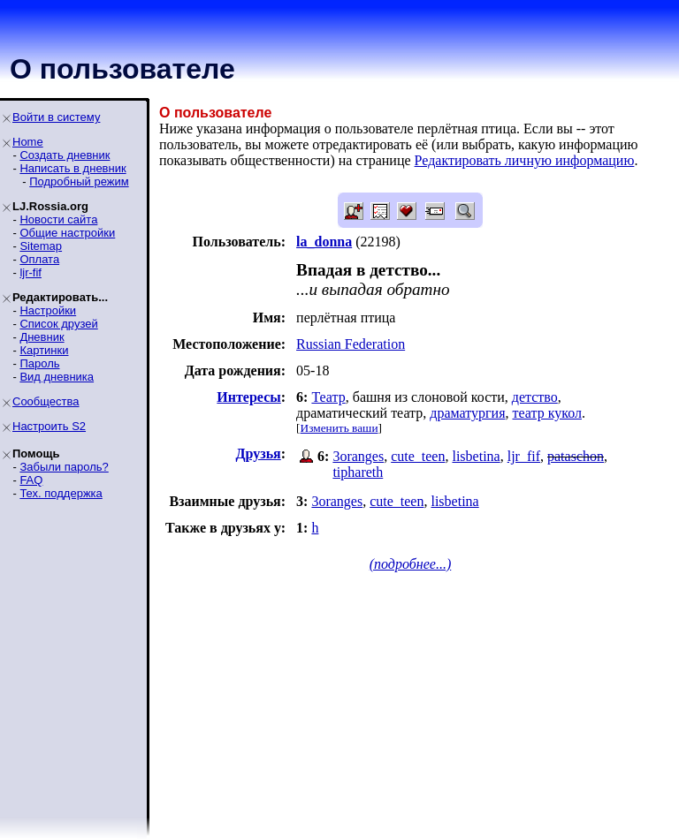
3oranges (358, 456)
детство (535, 396)
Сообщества (46, 401)
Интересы (248, 396)
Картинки (43, 350)
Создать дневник (64, 155)
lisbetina (476, 456)
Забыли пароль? (63, 466)
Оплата (39, 259)
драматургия (467, 412)
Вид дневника (56, 376)
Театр (328, 396)
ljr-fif (30, 272)
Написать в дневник (72, 168)
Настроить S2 (49, 426)
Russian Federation (350, 343)
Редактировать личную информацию (525, 160)
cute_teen (418, 456)
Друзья (258, 453)
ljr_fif (523, 456)
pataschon (575, 456)
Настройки (47, 310)
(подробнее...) (411, 563)
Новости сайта (58, 219)
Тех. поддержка (60, 493)
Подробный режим (78, 181)
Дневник (41, 337)
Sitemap (40, 246)
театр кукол (547, 412)
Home (27, 141)
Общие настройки (67, 232)
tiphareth (357, 472)
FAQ (30, 480)
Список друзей (58, 323)
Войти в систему (56, 117)
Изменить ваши (339, 428)
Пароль (39, 363)
